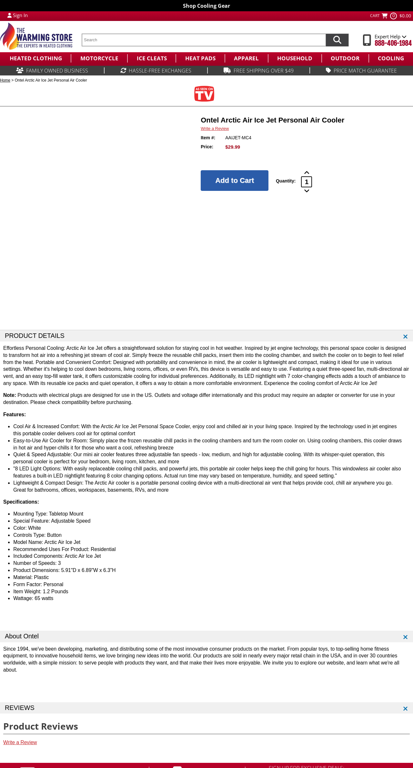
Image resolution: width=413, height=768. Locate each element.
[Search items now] (337, 40)
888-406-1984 (393, 43)
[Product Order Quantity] (306, 181)
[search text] (204, 40)
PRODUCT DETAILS (35, 335)
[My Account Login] (9, 15)
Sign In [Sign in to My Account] (20, 15)
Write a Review (215, 128)
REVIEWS (20, 707)
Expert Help (391, 36)
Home (5, 80)
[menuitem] (35, 58)
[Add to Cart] (234, 180)
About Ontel (22, 636)
